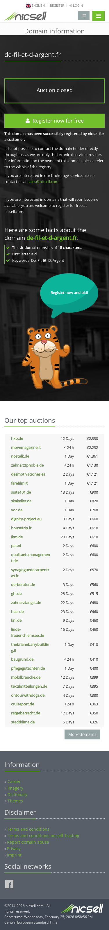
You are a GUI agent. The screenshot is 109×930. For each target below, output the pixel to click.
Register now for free (55, 120)
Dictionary (17, 794)
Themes (15, 801)
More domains (82, 734)
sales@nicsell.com (43, 181)
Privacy (14, 848)
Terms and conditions (28, 829)
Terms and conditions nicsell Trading (43, 835)
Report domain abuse (28, 842)
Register (57, 5)
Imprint (14, 855)
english (38, 5)
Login (76, 5)
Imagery (15, 788)
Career (14, 781)
